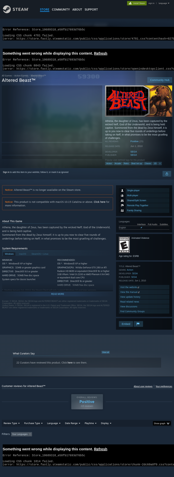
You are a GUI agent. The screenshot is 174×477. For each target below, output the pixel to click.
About (77, 9)
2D (155, 168)
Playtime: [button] (83, 438)
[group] (87, 440)
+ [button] (159, 168)
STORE (44, 9)
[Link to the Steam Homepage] (18, 12)
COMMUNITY (61, 9)
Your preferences (164, 390)
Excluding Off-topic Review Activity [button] (55, 438)
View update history (130, 301)
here (70, 366)
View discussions (128, 310)
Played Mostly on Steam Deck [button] (109, 438)
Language (52, 427)
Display (105, 427)
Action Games (21, 80)
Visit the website (130, 291)
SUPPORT (91, 9)
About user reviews (143, 390)
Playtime (89, 427)
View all (105, 356)
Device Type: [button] (21, 443)
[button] (13, 438)
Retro (126, 168)
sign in (151, 3)
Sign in (6, 176)
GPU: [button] (5, 443)
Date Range (71, 427)
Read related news (129, 306)
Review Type (10, 427)
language (163, 3)
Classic (148, 168)
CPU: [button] (157, 438)
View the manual (130, 296)
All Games (7, 80)
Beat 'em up (137, 168)
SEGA (133, 156)
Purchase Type (32, 427)
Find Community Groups (132, 315)
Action (109, 168)
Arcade (118, 168)
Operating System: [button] (139, 438)
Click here (99, 206)
